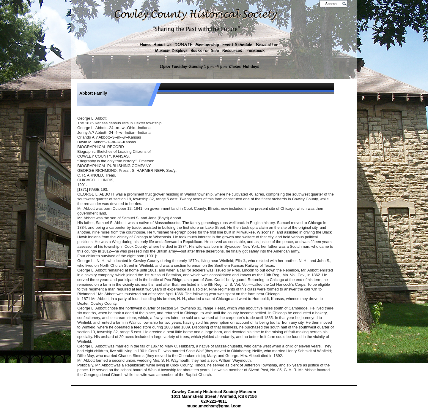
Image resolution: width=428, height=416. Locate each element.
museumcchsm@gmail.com (214, 406)
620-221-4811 (214, 401)
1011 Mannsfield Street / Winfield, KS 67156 (214, 396)
